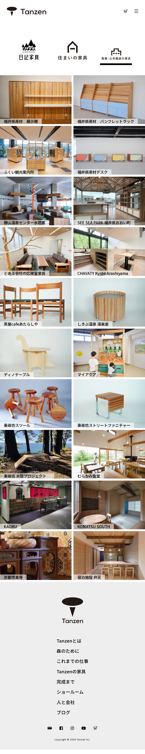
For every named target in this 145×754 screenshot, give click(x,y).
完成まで (65, 684)
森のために (67, 651)
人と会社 (65, 706)
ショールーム (70, 695)
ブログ (62, 716)
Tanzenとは (68, 641)
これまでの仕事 (72, 662)
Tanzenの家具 (71, 673)
